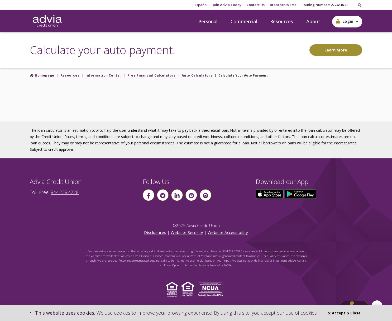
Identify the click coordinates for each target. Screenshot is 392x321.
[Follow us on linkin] (177, 195)
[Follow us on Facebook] (148, 195)
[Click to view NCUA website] (212, 288)
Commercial (244, 21)
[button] (347, 21)
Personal (207, 21)
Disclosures (155, 232)
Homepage (44, 75)
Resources (281, 21)
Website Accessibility (228, 232)
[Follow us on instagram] (205, 195)
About (313, 21)
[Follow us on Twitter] (163, 195)
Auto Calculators (197, 75)
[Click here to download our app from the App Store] (270, 193)
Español (201, 4)
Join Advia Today (227, 4)
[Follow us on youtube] (191, 195)
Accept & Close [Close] (344, 312)
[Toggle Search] (359, 5)
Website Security (187, 232)
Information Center (103, 75)
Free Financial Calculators (151, 75)
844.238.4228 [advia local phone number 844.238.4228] (65, 192)
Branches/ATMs (283, 4)
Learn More (335, 50)
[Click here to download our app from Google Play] (300, 193)
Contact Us (256, 4)
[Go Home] (47, 21)
